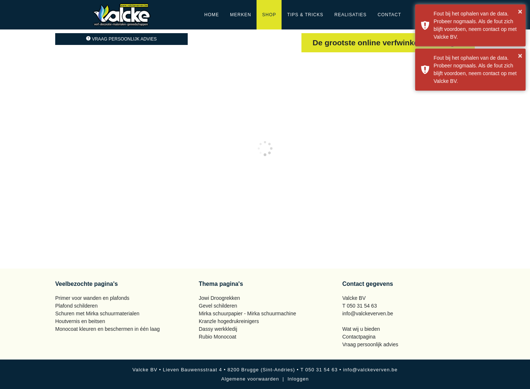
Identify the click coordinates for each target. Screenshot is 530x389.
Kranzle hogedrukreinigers (229, 321)
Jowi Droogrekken (219, 298)
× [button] (520, 11)
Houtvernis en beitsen (80, 321)
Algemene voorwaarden (250, 379)
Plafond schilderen (76, 306)
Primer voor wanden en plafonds (92, 298)
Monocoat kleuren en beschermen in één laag (107, 329)
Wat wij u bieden (361, 329)
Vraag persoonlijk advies (121, 39)
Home (211, 14)
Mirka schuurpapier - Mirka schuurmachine (247, 313)
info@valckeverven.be (367, 313)
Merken (240, 14)
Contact (389, 14)
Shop (269, 14)
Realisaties (351, 14)
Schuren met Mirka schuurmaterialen (97, 313)
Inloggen (298, 379)
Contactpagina (358, 337)
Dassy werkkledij (218, 329)
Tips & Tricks (305, 14)
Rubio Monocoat (217, 337)
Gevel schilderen (218, 306)
